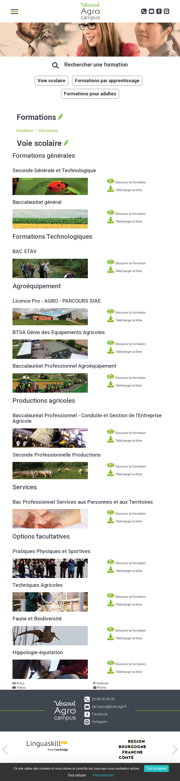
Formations (24, 130)
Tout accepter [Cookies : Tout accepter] (156, 768)
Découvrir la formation (126, 181)
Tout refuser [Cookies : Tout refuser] (77, 775)
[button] (5, 750)
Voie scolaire (51, 80)
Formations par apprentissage (107, 80)
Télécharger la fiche (124, 189)
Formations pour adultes (90, 93)
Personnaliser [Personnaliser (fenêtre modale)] (103, 775)
